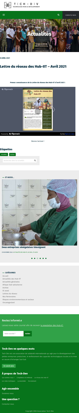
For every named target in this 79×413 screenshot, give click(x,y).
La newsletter (21, 381)
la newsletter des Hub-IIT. (52, 325)
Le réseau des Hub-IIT (41, 378)
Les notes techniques (8, 381)
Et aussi (35, 252)
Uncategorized (9, 302)
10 (46, 259)
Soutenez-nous (8, 393)
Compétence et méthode (24, 378)
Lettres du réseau (10, 294)
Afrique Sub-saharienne (12, 285)
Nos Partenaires (9, 297)
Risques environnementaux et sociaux (18, 299)
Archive (12, 154)
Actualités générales (11, 282)
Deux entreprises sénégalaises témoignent (23, 247)
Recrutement (32, 381)
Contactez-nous (70, 15)
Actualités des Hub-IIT (20, 252)
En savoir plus (9, 366)
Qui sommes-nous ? (8, 378)
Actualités (4, 154)
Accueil (30, 252)
